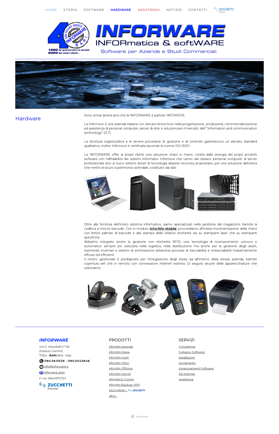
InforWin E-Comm (121, 379)
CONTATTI (197, 10)
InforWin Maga (119, 352)
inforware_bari (54, 372)
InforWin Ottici (119, 363)
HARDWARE (121, 10)
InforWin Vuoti (119, 357)
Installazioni (187, 357)
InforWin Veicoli (120, 374)
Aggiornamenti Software (196, 368)
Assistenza (186, 379)
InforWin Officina (121, 368)
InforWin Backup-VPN (124, 384)
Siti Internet (187, 374)
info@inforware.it (56, 366)
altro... (113, 396)
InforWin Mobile (163, 229)
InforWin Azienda (121, 346)
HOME (51, 10)
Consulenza (187, 346)
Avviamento (187, 363)
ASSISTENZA (149, 10)
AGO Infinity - (127, 390)
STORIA (70, 10)
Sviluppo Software (192, 352)
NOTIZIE (174, 10)
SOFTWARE (94, 10)
